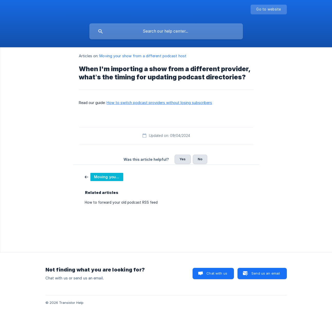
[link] (104, 176)
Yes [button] (182, 159)
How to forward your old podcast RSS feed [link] (121, 202)
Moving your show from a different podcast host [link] (142, 56)
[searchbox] (166, 31)
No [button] (200, 159)
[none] (269, 9)
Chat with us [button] (216, 273)
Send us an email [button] (265, 273)
